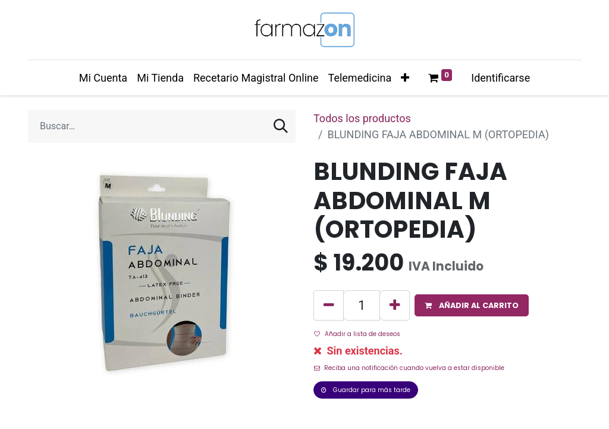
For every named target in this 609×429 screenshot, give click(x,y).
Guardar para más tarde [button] (365, 390)
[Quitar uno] (328, 305)
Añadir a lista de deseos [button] (357, 333)
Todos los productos (362, 118)
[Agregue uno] (394, 305)
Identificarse (500, 78)
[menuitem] (103, 78)
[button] (405, 78)
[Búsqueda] (281, 126)
